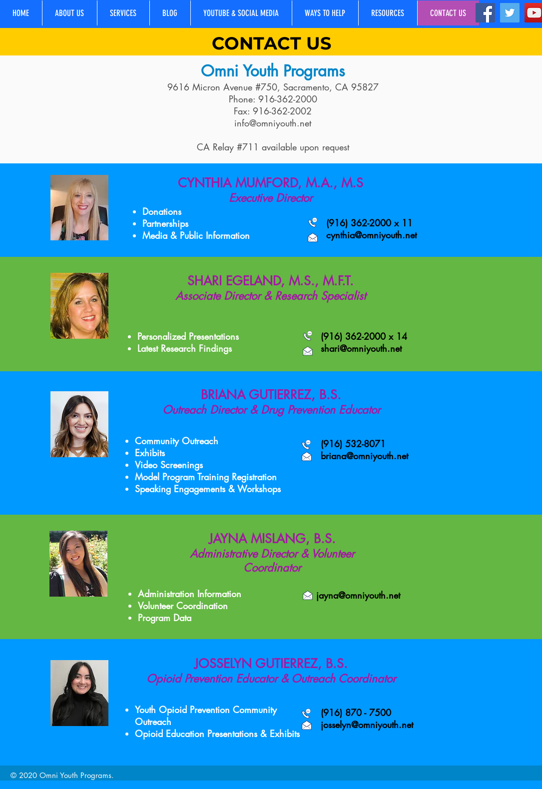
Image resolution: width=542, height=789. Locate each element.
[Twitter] (510, 12)
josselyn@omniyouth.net (367, 725)
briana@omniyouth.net (364, 456)
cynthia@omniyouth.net (371, 235)
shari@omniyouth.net (361, 348)
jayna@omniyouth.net (358, 595)
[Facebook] (485, 12)
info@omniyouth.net (272, 123)
